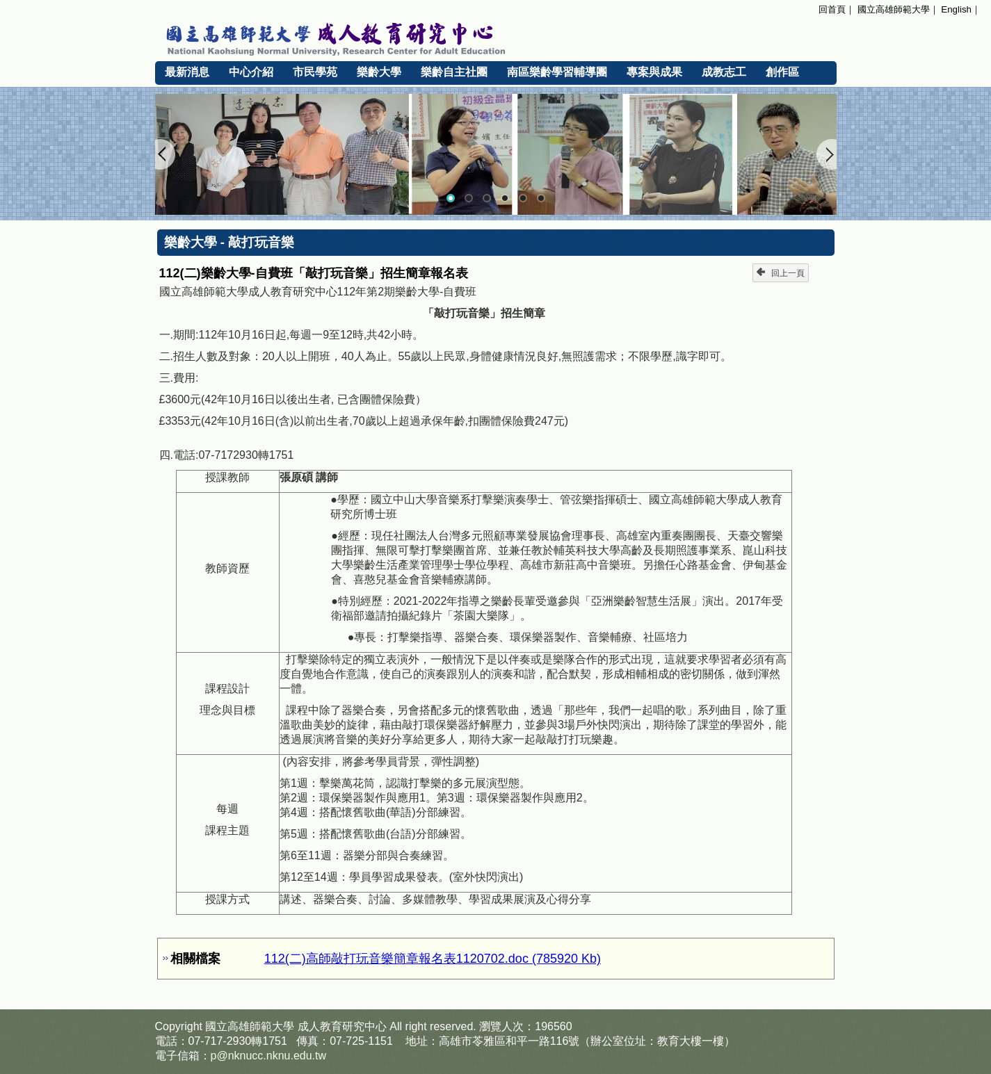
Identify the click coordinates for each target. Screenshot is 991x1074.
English (956, 9)
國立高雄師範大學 (893, 9)
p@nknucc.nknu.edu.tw (269, 1055)
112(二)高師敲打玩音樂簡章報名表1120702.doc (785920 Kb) (432, 959)
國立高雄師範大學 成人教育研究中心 (496, 37)
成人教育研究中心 (342, 1026)
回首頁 (832, 9)
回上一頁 (781, 273)
